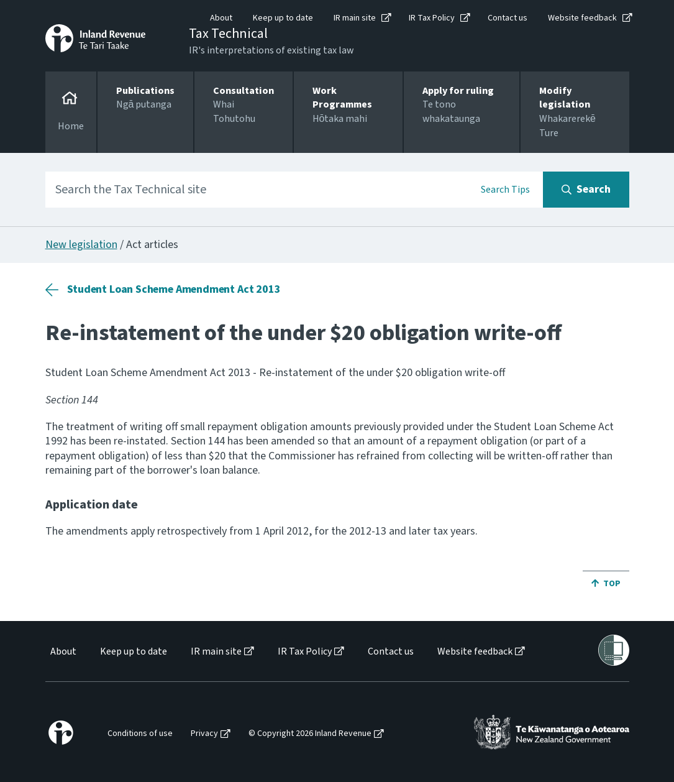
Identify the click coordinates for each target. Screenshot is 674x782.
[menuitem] (62, 652)
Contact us (507, 18)
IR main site (355, 18)
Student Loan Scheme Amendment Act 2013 (173, 289)
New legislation (81, 244)
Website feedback (582, 18)
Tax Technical (228, 34)
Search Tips (505, 189)
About (221, 18)
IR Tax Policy (432, 18)
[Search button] (586, 190)
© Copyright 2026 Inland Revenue (309, 734)
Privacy (204, 734)
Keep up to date (283, 18)
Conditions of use (140, 734)
